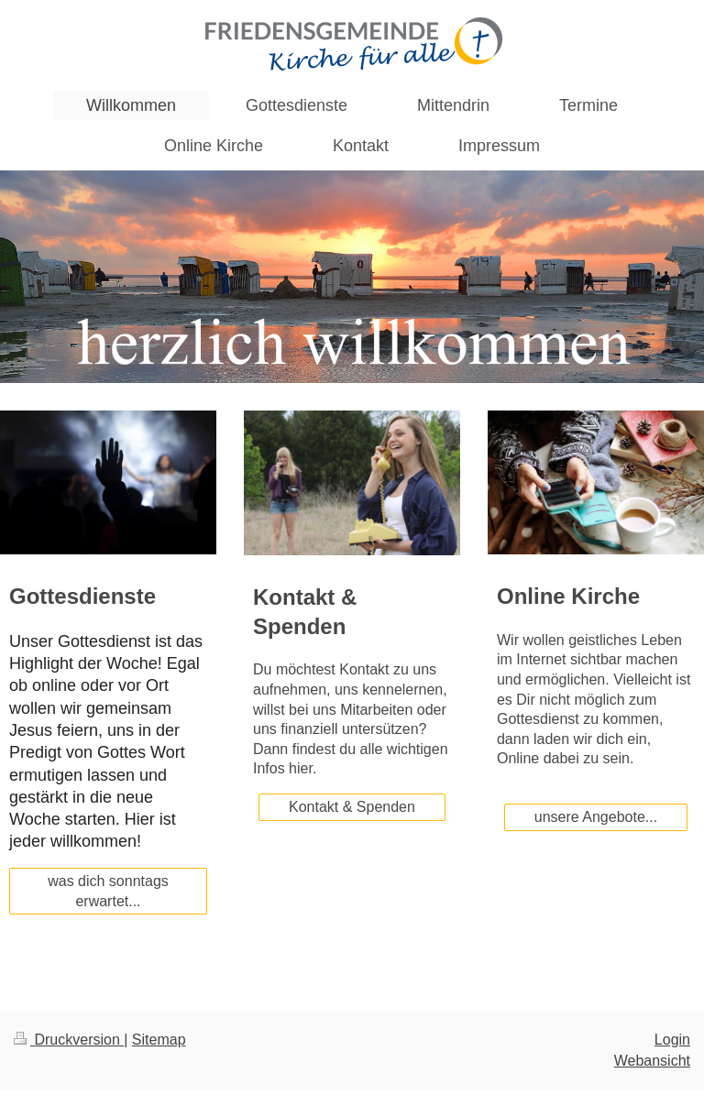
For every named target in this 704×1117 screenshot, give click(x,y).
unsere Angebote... (595, 817)
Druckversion (69, 1039)
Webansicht (652, 1060)
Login (672, 1039)
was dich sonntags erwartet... (108, 891)
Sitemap (159, 1039)
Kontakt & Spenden (352, 807)
